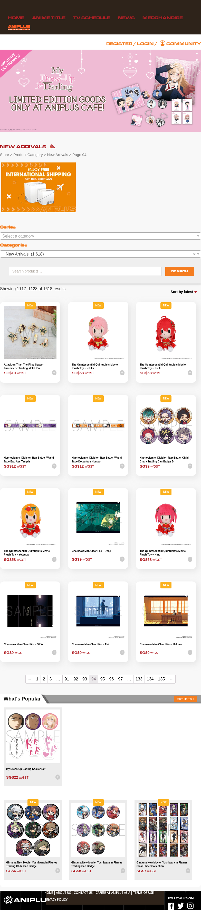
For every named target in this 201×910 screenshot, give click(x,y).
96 (111, 679)
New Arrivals (57, 155)
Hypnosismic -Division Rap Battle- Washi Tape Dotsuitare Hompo (97, 459)
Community (183, 44)
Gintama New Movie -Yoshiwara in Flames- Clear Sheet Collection (162, 864)
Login (145, 44)
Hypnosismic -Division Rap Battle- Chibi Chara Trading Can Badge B (164, 459)
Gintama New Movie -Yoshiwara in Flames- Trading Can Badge (97, 864)
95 (102, 679)
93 (84, 679)
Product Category (28, 155)
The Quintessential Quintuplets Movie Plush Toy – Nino (163, 553)
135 (161, 679)
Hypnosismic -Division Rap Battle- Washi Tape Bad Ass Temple (29, 459)
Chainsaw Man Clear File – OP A (23, 644)
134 (150, 679)
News (126, 18)
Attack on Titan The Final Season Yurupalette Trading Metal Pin (24, 366)
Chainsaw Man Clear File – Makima (161, 644)
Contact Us (83, 892)
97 (120, 679)
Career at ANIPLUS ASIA (112, 892)
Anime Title (48, 18)
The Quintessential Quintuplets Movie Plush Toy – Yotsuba (27, 553)
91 (67, 679)
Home (16, 18)
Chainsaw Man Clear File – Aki (90, 644)
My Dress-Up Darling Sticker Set (25, 769)
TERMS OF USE (143, 892)
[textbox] (100, 236)
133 (139, 679)
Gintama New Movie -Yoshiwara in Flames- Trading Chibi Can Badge (32, 864)
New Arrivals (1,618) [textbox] (99, 254)
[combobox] (100, 236)
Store (4, 155)
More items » (185, 699)
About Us (63, 892)
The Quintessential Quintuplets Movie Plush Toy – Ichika (95, 366)
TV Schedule (91, 18)
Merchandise (162, 18)
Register (119, 44)
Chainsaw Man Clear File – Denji (91, 551)
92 (75, 679)
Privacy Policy (56, 899)
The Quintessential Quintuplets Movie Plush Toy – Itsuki (163, 366)
